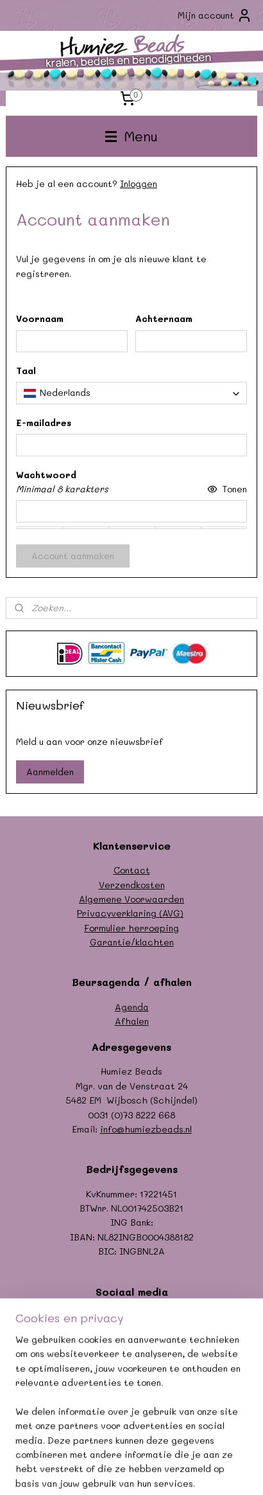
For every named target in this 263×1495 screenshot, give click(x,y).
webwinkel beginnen (78, 1471)
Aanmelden (50, 771)
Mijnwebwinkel (195, 1471)
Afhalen (132, 1021)
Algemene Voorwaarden (131, 899)
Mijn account (215, 15)
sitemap (215, 1450)
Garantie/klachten (132, 942)
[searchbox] (132, 393)
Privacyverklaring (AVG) (130, 913)
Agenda (132, 1007)
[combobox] (132, 393)
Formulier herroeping (131, 928)
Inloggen (138, 183)
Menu (131, 136)
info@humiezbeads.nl (146, 1129)
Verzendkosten (132, 885)
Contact (132, 870)
